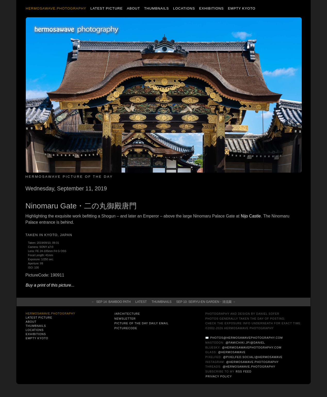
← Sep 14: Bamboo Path (111, 302)
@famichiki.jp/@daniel (245, 342)
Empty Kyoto (242, 8)
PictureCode (125, 328)
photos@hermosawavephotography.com (246, 337)
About (133, 8)
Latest (141, 302)
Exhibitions (211, 8)
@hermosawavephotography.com (252, 347)
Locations (184, 8)
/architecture (127, 313)
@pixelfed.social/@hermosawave (253, 357)
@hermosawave (232, 352)
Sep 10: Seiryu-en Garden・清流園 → (205, 302)
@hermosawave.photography (252, 361)
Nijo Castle (251, 216)
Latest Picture (106, 8)
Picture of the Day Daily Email (141, 323)
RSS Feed (243, 371)
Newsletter (125, 318)
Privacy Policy (219, 376)
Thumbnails (156, 8)
